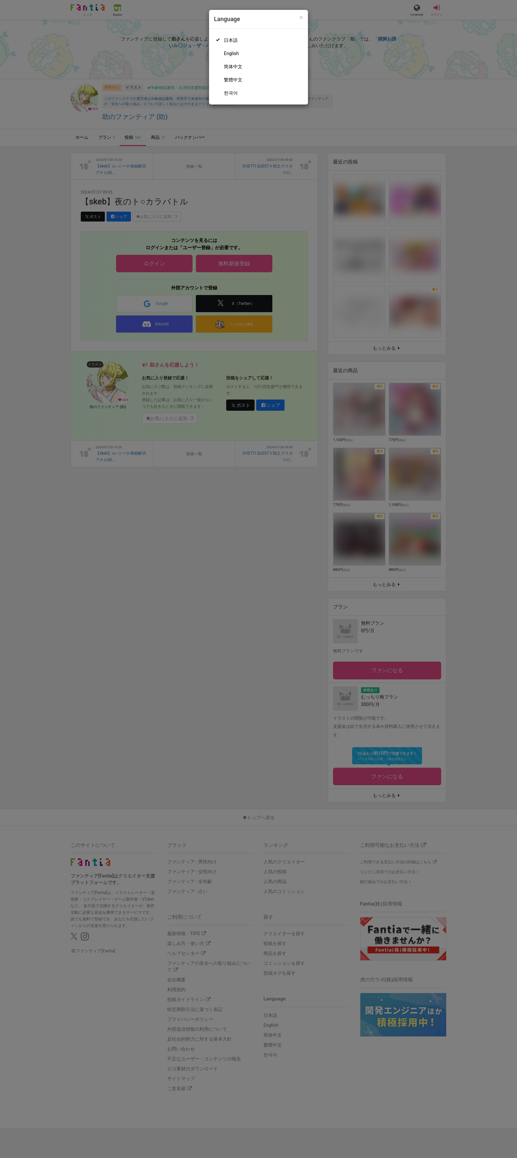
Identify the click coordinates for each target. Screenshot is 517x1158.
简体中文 (233, 66)
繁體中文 (233, 79)
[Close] (301, 17)
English (231, 53)
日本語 (231, 40)
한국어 (231, 93)
